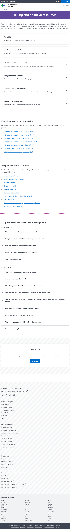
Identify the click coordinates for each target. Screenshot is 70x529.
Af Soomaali (4, 509)
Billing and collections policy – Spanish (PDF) (19, 135)
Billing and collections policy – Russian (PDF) (19, 148)
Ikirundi (50, 513)
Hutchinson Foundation (8, 447)
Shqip (26, 518)
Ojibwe (50, 518)
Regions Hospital (9, 199)
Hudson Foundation (7, 441)
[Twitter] (2, 396)
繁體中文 (3, 506)
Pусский (3, 507)
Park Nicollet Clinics (7, 407)
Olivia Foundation (6, 450)
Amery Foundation (6, 438)
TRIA (2, 418)
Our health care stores (8, 470)
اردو (49, 502)
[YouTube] (14, 396)
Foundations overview (8, 427)
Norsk (49, 516)
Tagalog (27, 500)
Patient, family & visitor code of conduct (13, 472)
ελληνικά (50, 509)
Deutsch (27, 511)
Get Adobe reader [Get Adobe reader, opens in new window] (7, 481)
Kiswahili (50, 514)
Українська (27, 502)
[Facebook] (6, 396)
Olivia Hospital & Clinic (11, 193)
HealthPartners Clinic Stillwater (14, 179)
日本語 (26, 514)
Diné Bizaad (51, 511)
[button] (65, 1)
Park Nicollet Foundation (8, 430)
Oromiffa (27, 504)
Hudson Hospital (9, 183)
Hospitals (4, 415)
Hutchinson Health (10, 186)
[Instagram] (10, 396)
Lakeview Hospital (10, 189)
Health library (5, 467)
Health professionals (7, 464)
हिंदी (25, 516)
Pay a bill (4, 9)
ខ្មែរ (25, 509)
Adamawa (3, 511)
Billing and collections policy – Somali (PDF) (18, 138)
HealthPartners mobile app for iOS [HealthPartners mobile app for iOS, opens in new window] (12, 487)
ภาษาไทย (50, 507)
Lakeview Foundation (7, 436)
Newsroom (4, 478)
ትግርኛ (49, 520)
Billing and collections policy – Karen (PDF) (18, 152)
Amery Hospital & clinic (11, 176)
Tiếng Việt (4, 504)
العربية (2, 516)
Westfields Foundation (8, 444)
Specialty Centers (6, 413)
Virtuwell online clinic (7, 410)
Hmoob (3, 502)
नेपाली (49, 506)
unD (26, 507)
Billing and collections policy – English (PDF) (19, 132)
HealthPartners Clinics (7, 404)
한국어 (3, 520)
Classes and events (7, 461)
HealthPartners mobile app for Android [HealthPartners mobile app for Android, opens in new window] (13, 484)
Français (3, 518)
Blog (2, 459)
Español (3, 500)
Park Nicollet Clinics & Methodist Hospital (18, 196)
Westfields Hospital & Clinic (13, 206)
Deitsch (3, 514)
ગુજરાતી (50, 500)
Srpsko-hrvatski (28, 520)
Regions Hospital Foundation (10, 433)
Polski (26, 513)
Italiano (50, 504)
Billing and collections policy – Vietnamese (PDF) (20, 142)
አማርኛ (26, 506)
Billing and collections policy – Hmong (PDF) (19, 145)
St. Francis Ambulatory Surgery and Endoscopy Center (22, 203)
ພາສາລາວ (3, 513)
